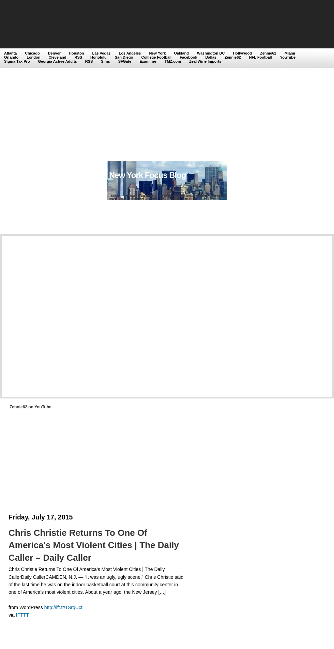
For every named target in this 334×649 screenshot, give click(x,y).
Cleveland (57, 57)
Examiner (147, 61)
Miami (290, 53)
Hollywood (242, 53)
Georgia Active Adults (57, 61)
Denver (54, 53)
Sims (105, 61)
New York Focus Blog (147, 175)
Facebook (188, 57)
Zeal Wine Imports (205, 61)
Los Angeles (130, 53)
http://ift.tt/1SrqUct (63, 607)
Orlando (11, 57)
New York (157, 53)
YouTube (287, 57)
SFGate (125, 61)
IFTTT (22, 615)
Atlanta (10, 53)
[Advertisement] (78, 81)
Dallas (211, 57)
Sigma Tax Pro (17, 61)
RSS (78, 57)
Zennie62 (268, 53)
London (33, 57)
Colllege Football (156, 57)
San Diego (124, 57)
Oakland (181, 53)
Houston (76, 53)
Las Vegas (101, 53)
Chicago (32, 53)
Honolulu (98, 57)
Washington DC (211, 53)
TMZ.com (173, 61)
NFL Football (260, 57)
